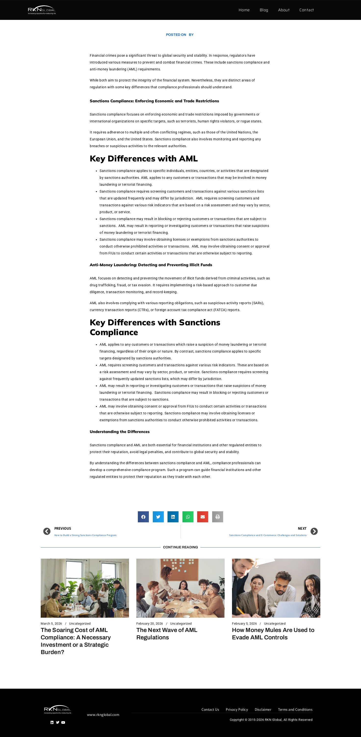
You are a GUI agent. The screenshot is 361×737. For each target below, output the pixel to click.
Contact (306, 10)
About (284, 10)
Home (244, 10)
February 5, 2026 (244, 623)
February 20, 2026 (149, 623)
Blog (264, 10)
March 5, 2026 (51, 623)
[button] (143, 516)
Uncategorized (80, 623)
